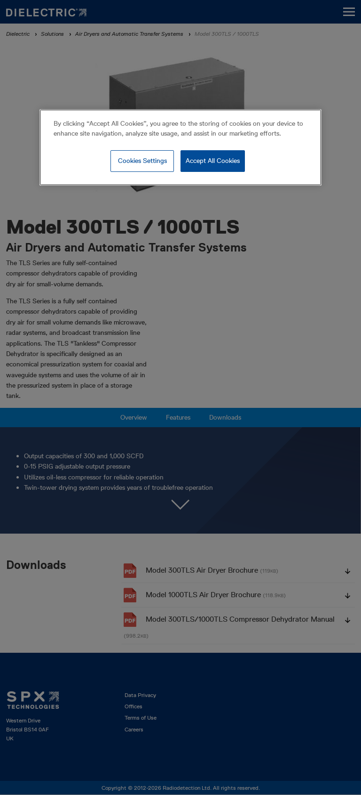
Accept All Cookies (213, 160)
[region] (180, 147)
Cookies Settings (142, 160)
